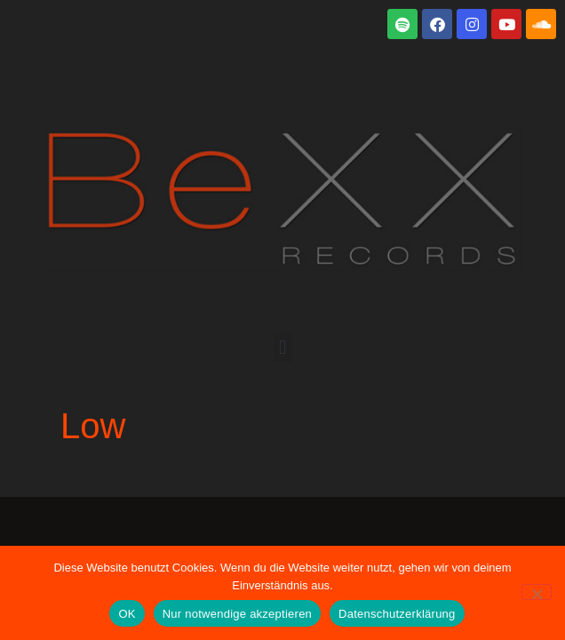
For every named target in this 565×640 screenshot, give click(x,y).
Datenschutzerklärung (396, 613)
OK (126, 613)
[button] (282, 347)
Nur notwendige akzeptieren (237, 613)
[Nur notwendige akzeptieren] (536, 592)
